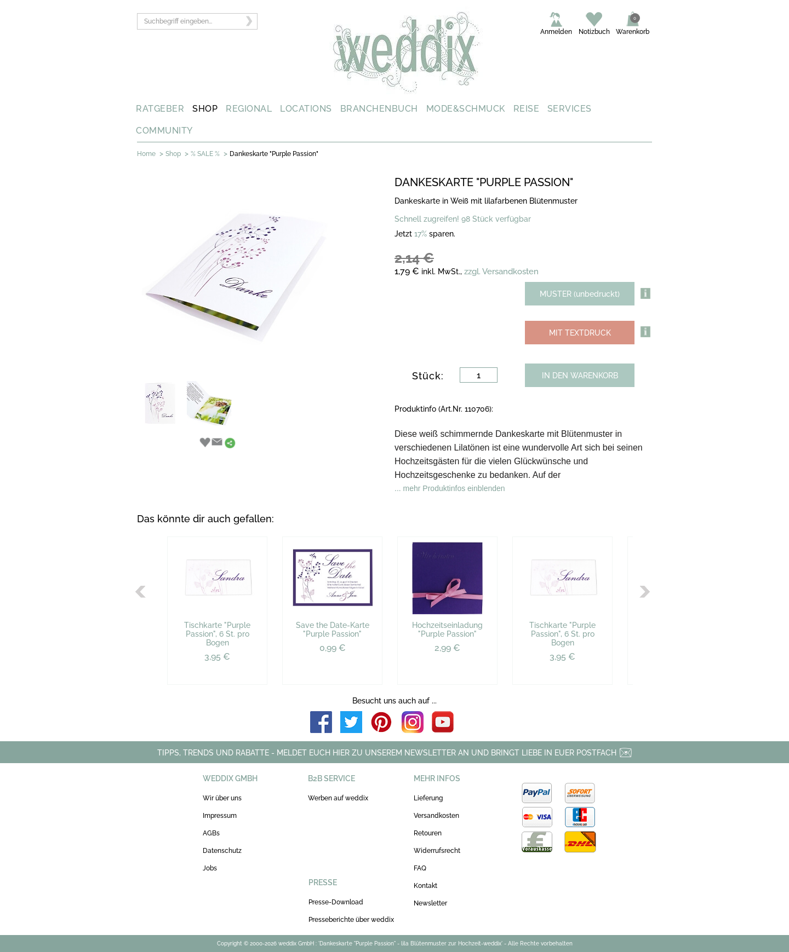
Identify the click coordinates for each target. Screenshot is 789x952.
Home (146, 154)
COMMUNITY (164, 130)
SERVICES (569, 108)
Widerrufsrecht (437, 851)
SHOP (205, 108)
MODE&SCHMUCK (465, 108)
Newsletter (430, 903)
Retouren (428, 833)
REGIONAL (249, 108)
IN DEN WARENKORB (580, 375)
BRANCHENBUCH (379, 108)
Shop (173, 154)
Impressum (220, 816)
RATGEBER (160, 108)
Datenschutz (222, 851)
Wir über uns (222, 798)
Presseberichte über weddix (351, 920)
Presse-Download (335, 902)
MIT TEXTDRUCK (580, 332)
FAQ (420, 868)
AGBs (211, 833)
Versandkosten (436, 816)
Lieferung (428, 798)
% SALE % (205, 154)
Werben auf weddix (338, 798)
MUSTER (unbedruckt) (580, 294)
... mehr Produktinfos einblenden (450, 488)
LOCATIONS (306, 108)
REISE (526, 108)
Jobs (210, 868)
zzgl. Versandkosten (501, 271)
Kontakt (425, 886)
